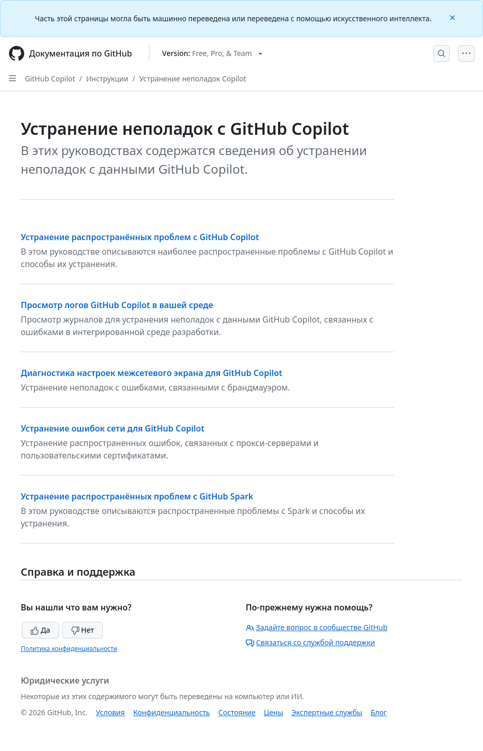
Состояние (237, 712)
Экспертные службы (327, 712)
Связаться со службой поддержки (310, 642)
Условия (110, 712)
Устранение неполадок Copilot (192, 79)
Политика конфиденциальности (69, 648)
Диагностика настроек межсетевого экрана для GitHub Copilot (151, 373)
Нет (82, 630)
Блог (378, 712)
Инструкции (107, 79)
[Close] (453, 17)
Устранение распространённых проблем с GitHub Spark (137, 496)
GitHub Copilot (50, 79)
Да (40, 630)
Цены (273, 712)
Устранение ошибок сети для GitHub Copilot (112, 428)
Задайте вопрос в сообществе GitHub (317, 627)
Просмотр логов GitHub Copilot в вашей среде (117, 305)
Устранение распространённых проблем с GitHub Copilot (140, 237)
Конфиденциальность (171, 712)
